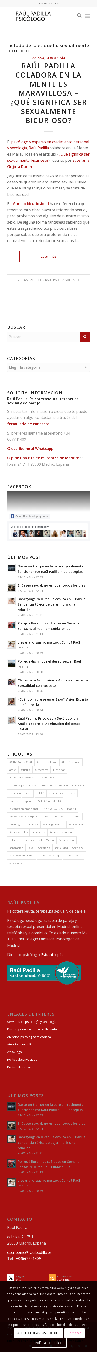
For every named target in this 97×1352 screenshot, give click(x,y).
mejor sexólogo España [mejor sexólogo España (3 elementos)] (23, 816)
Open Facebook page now (29, 516)
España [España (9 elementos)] (28, 801)
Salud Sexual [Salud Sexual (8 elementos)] (67, 840)
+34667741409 (28, 1258)
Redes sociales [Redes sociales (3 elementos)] (18, 832)
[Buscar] (77, 16)
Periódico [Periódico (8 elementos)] (61, 816)
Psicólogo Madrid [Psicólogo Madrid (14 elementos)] (53, 824)
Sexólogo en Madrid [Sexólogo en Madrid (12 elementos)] (21, 855)
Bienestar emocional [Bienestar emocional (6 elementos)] (22, 777)
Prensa (38, 58)
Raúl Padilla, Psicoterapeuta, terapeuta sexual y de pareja (43, 401)
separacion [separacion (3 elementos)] (16, 847)
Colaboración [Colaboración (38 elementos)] (48, 777)
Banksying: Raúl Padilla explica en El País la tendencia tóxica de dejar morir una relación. (51, 604)
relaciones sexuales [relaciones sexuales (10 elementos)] (21, 840)
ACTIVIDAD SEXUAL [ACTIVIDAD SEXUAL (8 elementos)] (20, 762)
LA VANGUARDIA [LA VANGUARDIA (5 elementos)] (52, 808)
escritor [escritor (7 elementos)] (14, 801)
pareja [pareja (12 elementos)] (47, 816)
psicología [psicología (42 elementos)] (32, 824)
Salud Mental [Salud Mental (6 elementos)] (46, 840)
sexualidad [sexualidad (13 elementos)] (61, 847)
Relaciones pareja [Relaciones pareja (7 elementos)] (61, 832)
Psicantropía (52, 954)
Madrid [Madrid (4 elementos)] (71, 808)
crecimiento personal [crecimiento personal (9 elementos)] (54, 785)
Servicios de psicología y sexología (31, 1022)
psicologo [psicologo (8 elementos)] (15, 824)
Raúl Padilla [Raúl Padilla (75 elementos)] (75, 824)
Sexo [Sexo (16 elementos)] (31, 847)
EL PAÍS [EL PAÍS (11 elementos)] (40, 793)
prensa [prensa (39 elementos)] (76, 816)
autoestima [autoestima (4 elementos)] (42, 769)
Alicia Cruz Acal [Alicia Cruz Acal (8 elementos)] (70, 762)
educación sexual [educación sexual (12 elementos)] (20, 793)
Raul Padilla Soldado (62, 280)
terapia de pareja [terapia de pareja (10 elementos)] (49, 855)
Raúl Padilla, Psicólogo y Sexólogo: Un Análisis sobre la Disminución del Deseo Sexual (49, 723)
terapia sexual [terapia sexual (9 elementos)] (73, 855)
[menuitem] (77, 16)
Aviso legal (14, 1052)
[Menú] (87, 16)
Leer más (48, 256)
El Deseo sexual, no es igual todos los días (51, 585)
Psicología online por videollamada (32, 1029)
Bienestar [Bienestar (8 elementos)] (59, 769)
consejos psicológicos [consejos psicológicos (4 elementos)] (22, 785)
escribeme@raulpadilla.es (29, 1252)
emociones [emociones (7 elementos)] (56, 793)
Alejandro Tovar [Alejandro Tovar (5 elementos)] (47, 762)
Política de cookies (20, 1067)
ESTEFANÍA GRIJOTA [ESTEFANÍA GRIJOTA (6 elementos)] (49, 801)
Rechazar (74, 1333)
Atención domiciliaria (21, 1044)
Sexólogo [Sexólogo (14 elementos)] (78, 847)
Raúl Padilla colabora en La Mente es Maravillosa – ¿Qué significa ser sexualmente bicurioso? (48, 93)
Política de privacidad (22, 1059)
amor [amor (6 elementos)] (12, 769)
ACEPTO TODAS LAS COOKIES (38, 1333)
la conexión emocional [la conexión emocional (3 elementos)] (23, 808)
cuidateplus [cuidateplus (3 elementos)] (79, 785)
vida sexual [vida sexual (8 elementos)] (16, 863)
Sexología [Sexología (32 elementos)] (44, 847)
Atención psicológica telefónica (29, 1037)
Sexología (55, 58)
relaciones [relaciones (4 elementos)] (38, 832)
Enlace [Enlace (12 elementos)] (71, 793)
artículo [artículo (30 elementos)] (25, 769)
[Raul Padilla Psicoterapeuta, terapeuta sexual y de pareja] (40, 16)
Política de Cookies (49, 1343)
